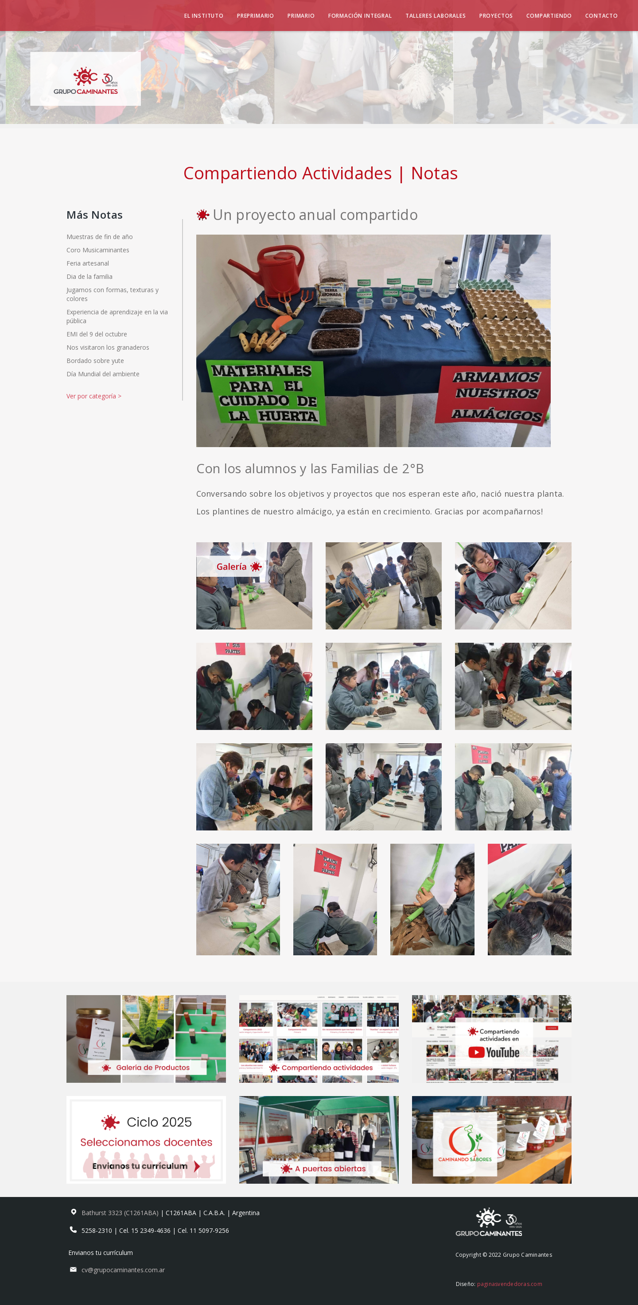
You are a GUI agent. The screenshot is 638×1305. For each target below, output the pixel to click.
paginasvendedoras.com (509, 1284)
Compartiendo (549, 15)
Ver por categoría (93, 396)
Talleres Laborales (435, 15)
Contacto (601, 15)
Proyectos (496, 15)
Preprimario (255, 15)
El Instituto (204, 15)
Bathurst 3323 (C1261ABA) (121, 1212)
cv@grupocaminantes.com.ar (123, 1270)
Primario (301, 15)
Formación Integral (360, 15)
